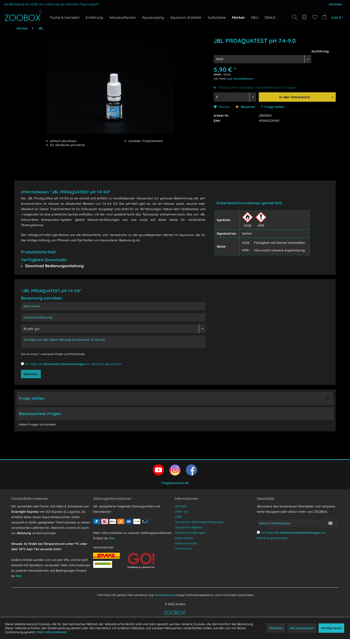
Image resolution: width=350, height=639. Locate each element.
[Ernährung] (94, 17)
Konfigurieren (331, 628)
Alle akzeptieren (302, 628)
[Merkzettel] (314, 17)
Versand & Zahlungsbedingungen (200, 522)
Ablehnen (276, 628)
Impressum (183, 548)
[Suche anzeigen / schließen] (294, 17)
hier (18, 576)
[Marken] (238, 17)
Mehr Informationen (52, 632)
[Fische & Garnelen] (65, 17)
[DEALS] (270, 17)
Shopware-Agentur (189, 527)
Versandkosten (164, 595)
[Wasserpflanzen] (122, 17)
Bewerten (245, 107)
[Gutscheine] (217, 17)
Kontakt (181, 506)
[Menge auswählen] (235, 97)
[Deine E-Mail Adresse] (290, 523)
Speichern (31, 374)
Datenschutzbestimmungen (64, 364)
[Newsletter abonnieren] (330, 523)
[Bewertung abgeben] (113, 328)
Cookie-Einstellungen (190, 533)
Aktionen (335, 4)
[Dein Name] (113, 306)
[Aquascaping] (153, 17)
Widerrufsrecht (186, 543)
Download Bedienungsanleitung (52, 265)
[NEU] (254, 17)
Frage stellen (274, 107)
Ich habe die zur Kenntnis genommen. (73, 364)
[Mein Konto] (304, 17)
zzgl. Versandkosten (240, 78)
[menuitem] (304, 17)
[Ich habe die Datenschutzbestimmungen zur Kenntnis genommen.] (22, 363)
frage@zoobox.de (175, 483)
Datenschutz (184, 538)
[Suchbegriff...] (296, 27)
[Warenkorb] (334, 17)
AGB (178, 517)
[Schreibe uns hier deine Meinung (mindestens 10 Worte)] (113, 341)
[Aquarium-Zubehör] (186, 17)
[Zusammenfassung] (113, 317)
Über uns (181, 511)
